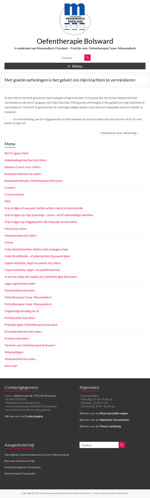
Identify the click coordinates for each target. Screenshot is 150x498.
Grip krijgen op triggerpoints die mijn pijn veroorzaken (40, 222)
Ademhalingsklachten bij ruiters (25, 160)
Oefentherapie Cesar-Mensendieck (28, 297)
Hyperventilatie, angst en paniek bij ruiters (32, 263)
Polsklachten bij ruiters (19, 318)
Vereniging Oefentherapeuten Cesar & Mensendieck (36, 454)
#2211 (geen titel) (16, 153)
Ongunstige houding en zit (21, 311)
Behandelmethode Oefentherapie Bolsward (33, 180)
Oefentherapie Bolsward (75, 41)
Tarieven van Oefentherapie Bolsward (29, 345)
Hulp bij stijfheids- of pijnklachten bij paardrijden (37, 256)
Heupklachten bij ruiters (20, 235)
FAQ (7, 201)
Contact (9, 187)
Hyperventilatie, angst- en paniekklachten (32, 270)
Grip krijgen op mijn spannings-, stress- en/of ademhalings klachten (48, 215)
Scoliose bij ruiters (16, 338)
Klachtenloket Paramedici (20, 473)
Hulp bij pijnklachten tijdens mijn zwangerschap (36, 249)
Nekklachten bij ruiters (19, 290)
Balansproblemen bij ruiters (23, 174)
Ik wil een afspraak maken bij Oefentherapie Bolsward (40, 276)
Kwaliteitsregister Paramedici (22, 467)
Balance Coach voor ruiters (22, 167)
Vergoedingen (13, 352)
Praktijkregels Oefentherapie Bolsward (30, 324)
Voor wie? (11, 366)
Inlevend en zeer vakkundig (120, 133)
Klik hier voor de (23, 416)
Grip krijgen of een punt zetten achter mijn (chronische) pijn (43, 208)
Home (8, 242)
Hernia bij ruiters (15, 228)
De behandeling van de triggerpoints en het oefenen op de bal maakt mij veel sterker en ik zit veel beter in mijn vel (73, 121)
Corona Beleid (14, 194)
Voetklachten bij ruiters (20, 359)
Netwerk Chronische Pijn (19, 461)
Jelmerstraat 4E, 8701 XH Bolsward (34, 395)
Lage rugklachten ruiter (20, 283)
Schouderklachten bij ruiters (23, 331)
